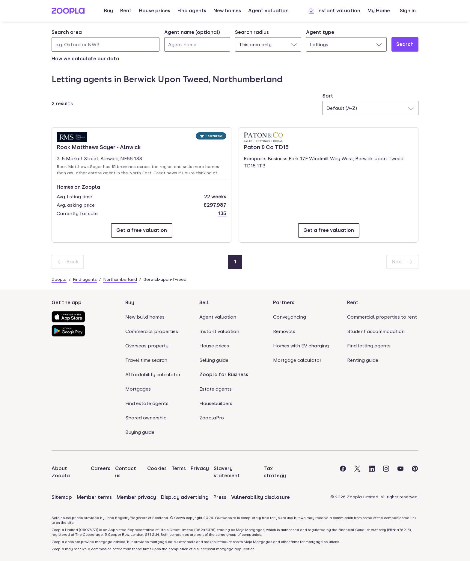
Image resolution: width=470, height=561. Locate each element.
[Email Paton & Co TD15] (328, 230)
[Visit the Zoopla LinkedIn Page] (371, 472)
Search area (67, 32)
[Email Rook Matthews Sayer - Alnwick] (141, 230)
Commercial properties (151, 331)
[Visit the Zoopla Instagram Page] (386, 472)
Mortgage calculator (297, 360)
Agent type (320, 32)
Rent (126, 11)
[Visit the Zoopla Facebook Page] (343, 472)
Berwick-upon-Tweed (164, 279)
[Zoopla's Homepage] (68, 12)
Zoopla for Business (223, 374)
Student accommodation (376, 331)
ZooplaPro (211, 418)
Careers (100, 468)
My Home (378, 11)
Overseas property (146, 346)
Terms (178, 468)
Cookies (157, 468)
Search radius (252, 32)
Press (219, 497)
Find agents (191, 11)
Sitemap (62, 497)
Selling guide (213, 360)
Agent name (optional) (192, 32)
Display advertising (185, 497)
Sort (328, 96)
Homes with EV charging (301, 346)
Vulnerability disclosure (260, 497)
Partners (283, 302)
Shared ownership (146, 418)
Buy (108, 11)
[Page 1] (235, 262)
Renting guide (362, 360)
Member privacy (136, 497)
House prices (154, 11)
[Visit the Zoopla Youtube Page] (400, 472)
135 (222, 213)
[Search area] (105, 44)
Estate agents (215, 389)
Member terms (94, 497)
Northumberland (120, 279)
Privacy (200, 468)
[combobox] (105, 40)
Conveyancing (289, 317)
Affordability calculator (152, 374)
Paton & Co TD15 (266, 146)
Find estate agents (146, 403)
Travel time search (146, 360)
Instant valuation (334, 10)
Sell (204, 302)
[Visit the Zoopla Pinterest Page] (414, 472)
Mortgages (138, 389)
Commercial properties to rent (382, 317)
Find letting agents (369, 346)
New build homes (145, 317)
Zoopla (59, 279)
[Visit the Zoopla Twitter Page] (357, 472)
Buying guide (139, 432)
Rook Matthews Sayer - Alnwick (99, 146)
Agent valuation (268, 11)
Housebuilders (215, 403)
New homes (227, 11)
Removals (284, 331)
